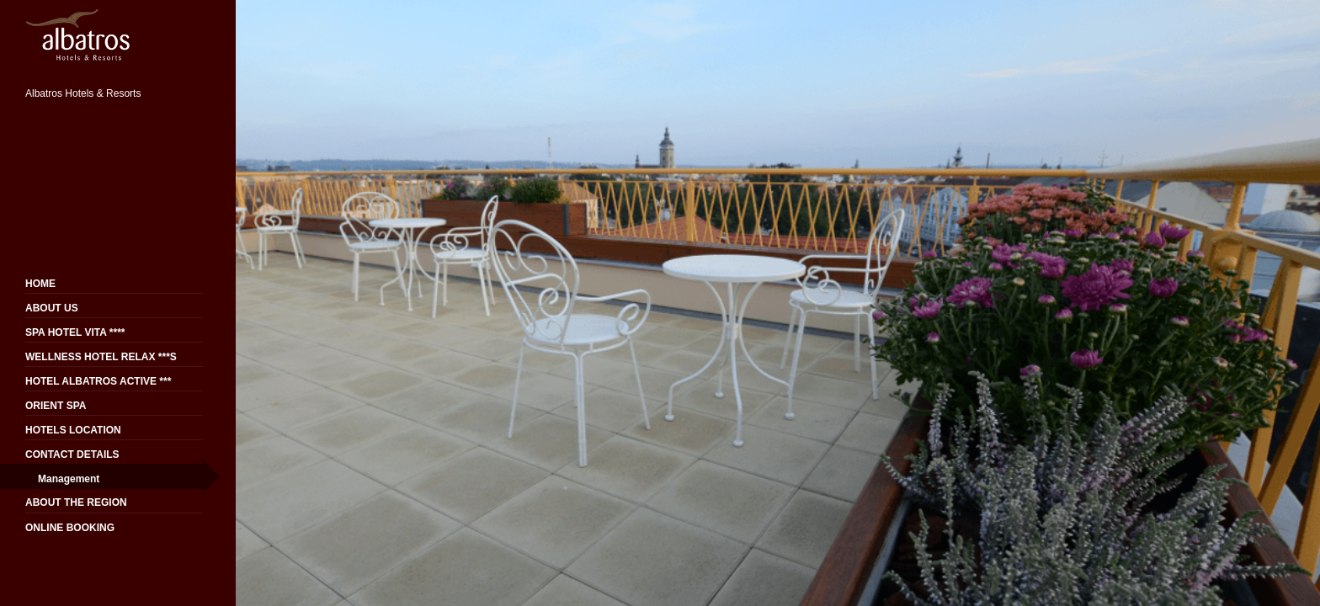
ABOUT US (51, 308)
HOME (40, 284)
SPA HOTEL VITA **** (75, 332)
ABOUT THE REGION (76, 502)
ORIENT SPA (55, 406)
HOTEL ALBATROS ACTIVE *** (98, 381)
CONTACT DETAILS (72, 454)
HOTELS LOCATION (73, 430)
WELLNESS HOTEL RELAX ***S (101, 357)
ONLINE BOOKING (69, 528)
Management (68, 479)
